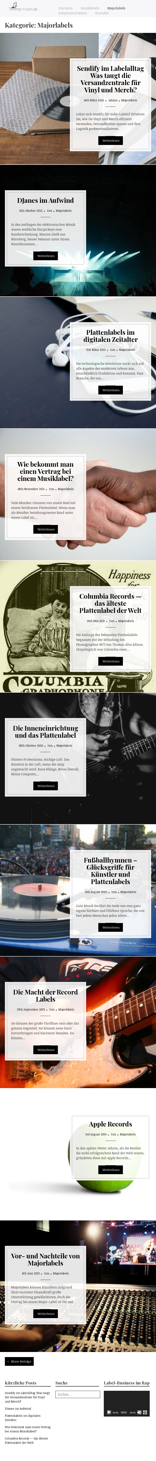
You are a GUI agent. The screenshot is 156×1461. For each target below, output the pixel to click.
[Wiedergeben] (109, 1412)
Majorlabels (116, 8)
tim (49, 211)
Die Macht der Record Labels (45, 995)
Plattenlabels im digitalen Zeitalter (110, 335)
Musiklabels (90, 8)
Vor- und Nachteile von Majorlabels (45, 1259)
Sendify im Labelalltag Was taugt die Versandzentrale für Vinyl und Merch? (110, 79)
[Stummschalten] (139, 1412)
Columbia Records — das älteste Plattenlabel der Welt (110, 603)
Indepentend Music (72, 13)
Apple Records (110, 1123)
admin (113, 100)
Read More (110, 140)
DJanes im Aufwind (45, 200)
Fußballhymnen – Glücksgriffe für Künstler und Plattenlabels (110, 870)
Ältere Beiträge (21, 1361)
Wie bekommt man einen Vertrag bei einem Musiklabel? (45, 471)
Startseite (65, 8)
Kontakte (102, 13)
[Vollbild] (145, 1412)
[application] (127, 1404)
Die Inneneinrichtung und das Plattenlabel (45, 731)
